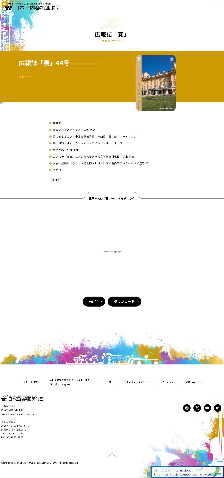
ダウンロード (124, 301)
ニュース (106, 382)
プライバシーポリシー (135, 382)
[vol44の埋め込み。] (112, 252)
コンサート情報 (29, 382)
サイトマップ (167, 382)
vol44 (94, 301)
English (66, 384)
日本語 (53, 384)
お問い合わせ (193, 382)
